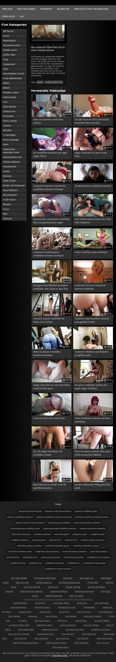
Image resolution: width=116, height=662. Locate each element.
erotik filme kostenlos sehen (20, 551)
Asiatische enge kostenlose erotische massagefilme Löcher (92, 320)
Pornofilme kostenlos (100, 630)
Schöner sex (9, 111)
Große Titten (9, 54)
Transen (7, 125)
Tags (22, 16)
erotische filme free (54, 82)
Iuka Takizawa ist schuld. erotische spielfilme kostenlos (49, 486)
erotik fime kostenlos (99, 551)
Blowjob (7, 204)
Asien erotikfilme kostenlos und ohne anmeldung (92, 420)
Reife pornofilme (82, 643)
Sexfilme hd (53, 587)
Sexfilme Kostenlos (18, 607)
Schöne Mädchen (11, 162)
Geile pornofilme (106, 612)
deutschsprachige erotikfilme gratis (25, 528)
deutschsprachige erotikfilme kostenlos (59, 528)
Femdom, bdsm (10, 92)
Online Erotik (9, 97)
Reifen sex (67, 578)
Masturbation (9, 40)
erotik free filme (12, 557)
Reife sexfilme (21, 638)
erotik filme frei (71, 540)
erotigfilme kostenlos (20, 540)
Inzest (6, 36)
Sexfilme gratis (25, 612)
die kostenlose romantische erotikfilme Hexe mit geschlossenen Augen (51, 221)
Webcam (7, 218)
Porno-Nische (8, 16)
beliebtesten (63, 8)
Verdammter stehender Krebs (11, 151)
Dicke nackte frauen (92, 616)
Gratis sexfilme (62, 638)
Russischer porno (11, 45)
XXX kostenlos (51, 616)
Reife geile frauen (42, 621)
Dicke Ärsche (9, 106)
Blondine (7, 130)
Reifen (6, 83)
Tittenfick (22, 621)
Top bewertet (46, 8)
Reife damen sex (87, 578)
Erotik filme (82, 603)
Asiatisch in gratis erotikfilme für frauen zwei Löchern (49, 320)
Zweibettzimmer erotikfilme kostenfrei (93, 186)
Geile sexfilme (14, 616)
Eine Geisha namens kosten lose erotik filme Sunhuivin (93, 221)
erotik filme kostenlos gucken (57, 546)
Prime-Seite (7, 8)
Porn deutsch (45, 612)
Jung (5, 59)
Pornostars (8, 116)
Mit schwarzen (10, 195)
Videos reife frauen (105, 638)
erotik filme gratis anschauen (93, 540)
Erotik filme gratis (60, 655)
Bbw (5, 214)
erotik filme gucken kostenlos (29, 546)
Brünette (7, 176)
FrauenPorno (89, 607)
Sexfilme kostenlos (58, 591)
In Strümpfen (9, 135)
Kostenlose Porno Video (45, 578)
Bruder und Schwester (14, 185)
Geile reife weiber (19, 578)
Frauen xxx (32, 616)
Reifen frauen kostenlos (56, 643)
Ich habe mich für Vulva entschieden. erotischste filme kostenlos (92, 121)
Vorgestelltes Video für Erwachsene (91, 8)
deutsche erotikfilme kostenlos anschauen (54, 517)
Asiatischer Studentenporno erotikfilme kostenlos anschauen (48, 254)
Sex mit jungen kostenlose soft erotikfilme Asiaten (47, 453)
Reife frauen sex (89, 634)
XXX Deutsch (40, 603)
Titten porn (92, 582)
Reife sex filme (22, 582)
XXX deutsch (64, 612)
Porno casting (10, 121)
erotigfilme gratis (97, 534)
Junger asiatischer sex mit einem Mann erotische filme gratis (51, 387)
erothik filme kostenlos (20, 534)
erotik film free (55, 540)
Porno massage (11, 139)
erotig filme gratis (79, 534)
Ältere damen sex (43, 582)
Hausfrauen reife (20, 603)
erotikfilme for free (18, 563)
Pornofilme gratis (44, 625)
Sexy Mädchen (10, 190)
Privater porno (10, 50)
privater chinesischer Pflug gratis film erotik (92, 486)
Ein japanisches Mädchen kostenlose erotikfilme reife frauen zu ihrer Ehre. (51, 287)
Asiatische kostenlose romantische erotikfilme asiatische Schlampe (49, 188)
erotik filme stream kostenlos (74, 551)
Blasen (6, 87)
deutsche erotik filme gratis (30, 511)
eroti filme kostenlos (42, 534)
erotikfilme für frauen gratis (94, 563)
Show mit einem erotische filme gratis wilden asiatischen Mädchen (93, 453)
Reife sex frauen (41, 638)
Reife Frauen (9, 180)
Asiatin (6, 171)
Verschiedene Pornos (13, 73)
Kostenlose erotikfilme (69, 582)
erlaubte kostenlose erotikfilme (93, 528)
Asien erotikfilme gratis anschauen (91, 252)
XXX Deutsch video (42, 607)
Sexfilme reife (83, 638)
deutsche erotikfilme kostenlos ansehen (92, 517)
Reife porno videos (26, 630)
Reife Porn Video (102, 603)
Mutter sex (62, 621)
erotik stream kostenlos (74, 557)
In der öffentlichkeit (12, 78)
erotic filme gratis (61, 534)
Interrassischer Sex (12, 157)
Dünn (5, 144)
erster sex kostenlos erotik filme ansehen (48, 121)
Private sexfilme (73, 587)
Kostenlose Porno (61, 603)
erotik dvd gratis (39, 540)
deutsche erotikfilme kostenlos (20, 517)
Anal (5, 69)
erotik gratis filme (30, 557)
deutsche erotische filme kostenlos (30, 523)
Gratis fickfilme (84, 612)
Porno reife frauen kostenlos (25, 643)
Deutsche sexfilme (32, 587)
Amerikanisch (9, 166)
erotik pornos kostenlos (50, 557)
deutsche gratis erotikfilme (59, 523)
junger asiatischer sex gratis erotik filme (91, 154)
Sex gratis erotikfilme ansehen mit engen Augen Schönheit (91, 387)
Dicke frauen (70, 616)
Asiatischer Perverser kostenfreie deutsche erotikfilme (90, 287)
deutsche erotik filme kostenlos (58, 511)
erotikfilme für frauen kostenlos (58, 569)
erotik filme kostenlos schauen (86, 546)
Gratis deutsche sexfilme (31, 591)
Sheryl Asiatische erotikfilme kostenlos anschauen (47, 353)
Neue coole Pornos (26, 8)
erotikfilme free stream (54, 563)
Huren (6, 209)
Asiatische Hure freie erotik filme (49, 418)
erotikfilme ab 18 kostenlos (98, 557)
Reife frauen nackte (60, 647)
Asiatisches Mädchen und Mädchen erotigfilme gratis (91, 353)
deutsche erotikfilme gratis (86, 511)
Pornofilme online (53, 596)
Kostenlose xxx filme (84, 591)
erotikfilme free (35, 563)
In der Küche (9, 199)
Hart (5, 102)
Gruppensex (9, 64)
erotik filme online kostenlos (47, 551)
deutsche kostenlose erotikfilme (87, 523)
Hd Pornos (8, 31)
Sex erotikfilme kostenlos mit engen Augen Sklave (50, 154)
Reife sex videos (77, 596)
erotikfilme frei (74, 563)
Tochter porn (80, 621)
